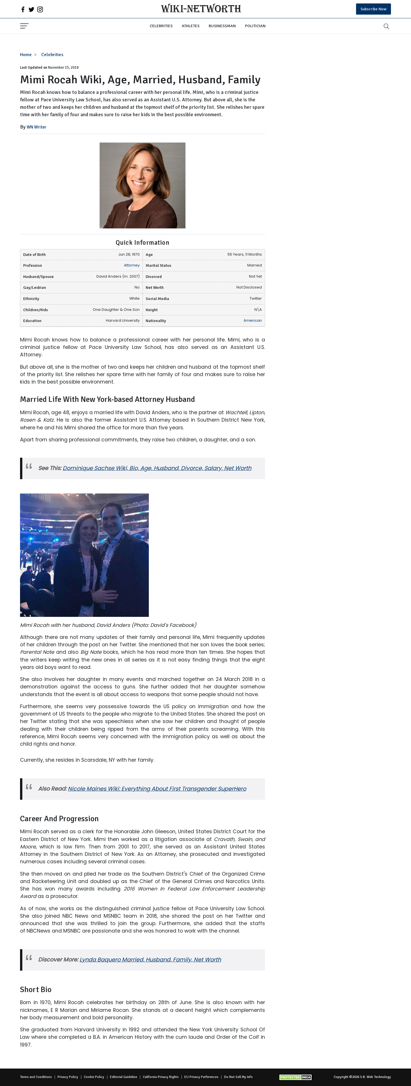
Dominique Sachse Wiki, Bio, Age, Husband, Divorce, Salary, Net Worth (157, 468)
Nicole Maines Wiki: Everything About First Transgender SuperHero (157, 789)
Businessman (222, 25)
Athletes (190, 25)
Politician (255, 25)
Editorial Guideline (123, 1077)
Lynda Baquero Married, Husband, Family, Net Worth (150, 959)
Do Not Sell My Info (238, 1077)
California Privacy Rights (161, 1077)
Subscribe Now (373, 9)
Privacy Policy (68, 1077)
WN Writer (36, 127)
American (253, 320)
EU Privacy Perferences (201, 1077)
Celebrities (161, 25)
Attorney (132, 265)
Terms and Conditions (36, 1077)
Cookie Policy (94, 1077)
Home (26, 55)
